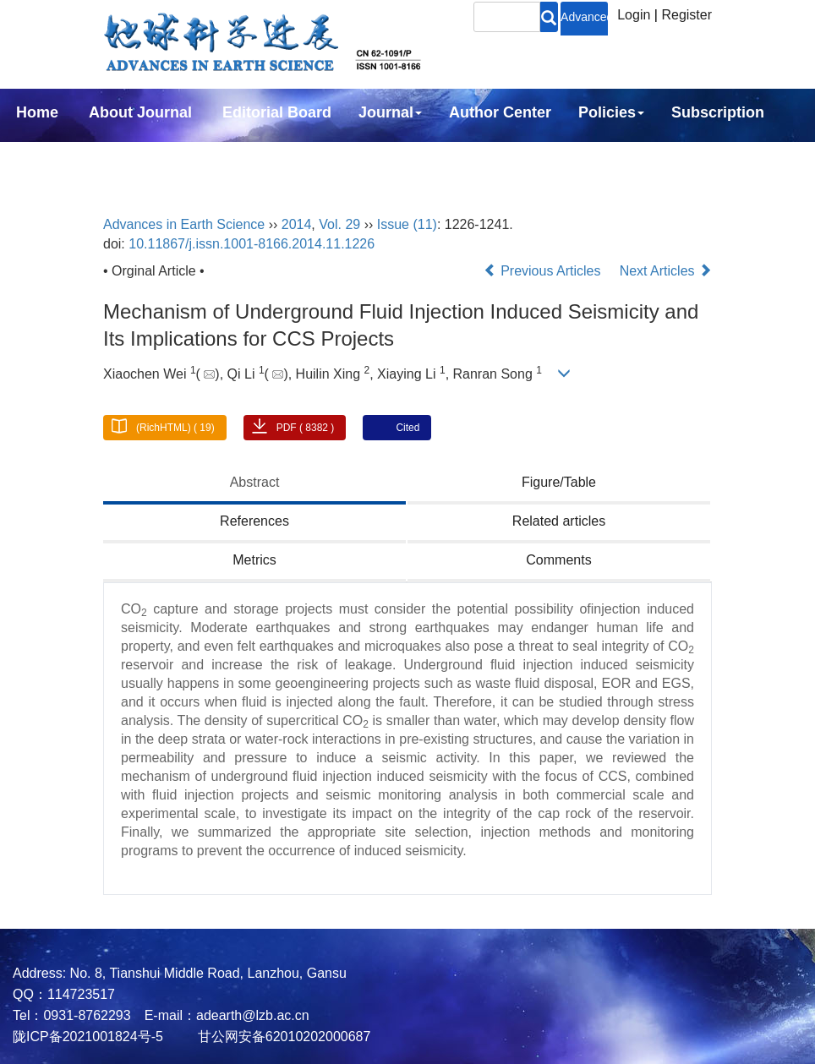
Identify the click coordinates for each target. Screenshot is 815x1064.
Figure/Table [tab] (559, 482)
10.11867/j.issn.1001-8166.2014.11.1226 (252, 244)
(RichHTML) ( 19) (175, 428)
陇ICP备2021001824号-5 (88, 1036)
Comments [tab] (558, 560)
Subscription (717, 112)
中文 (142, 158)
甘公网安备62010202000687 (282, 1036)
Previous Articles (544, 271)
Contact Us (56, 158)
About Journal (140, 112)
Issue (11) (407, 224)
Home (37, 112)
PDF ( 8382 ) (305, 428)
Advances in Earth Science (184, 224)
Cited (407, 428)
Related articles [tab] (558, 521)
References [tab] (254, 521)
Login (633, 15)
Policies (611, 112)
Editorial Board (276, 112)
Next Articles (666, 271)
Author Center (500, 112)
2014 (297, 224)
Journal (390, 112)
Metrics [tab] (254, 560)
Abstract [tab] (255, 482)
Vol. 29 (339, 224)
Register (686, 15)
